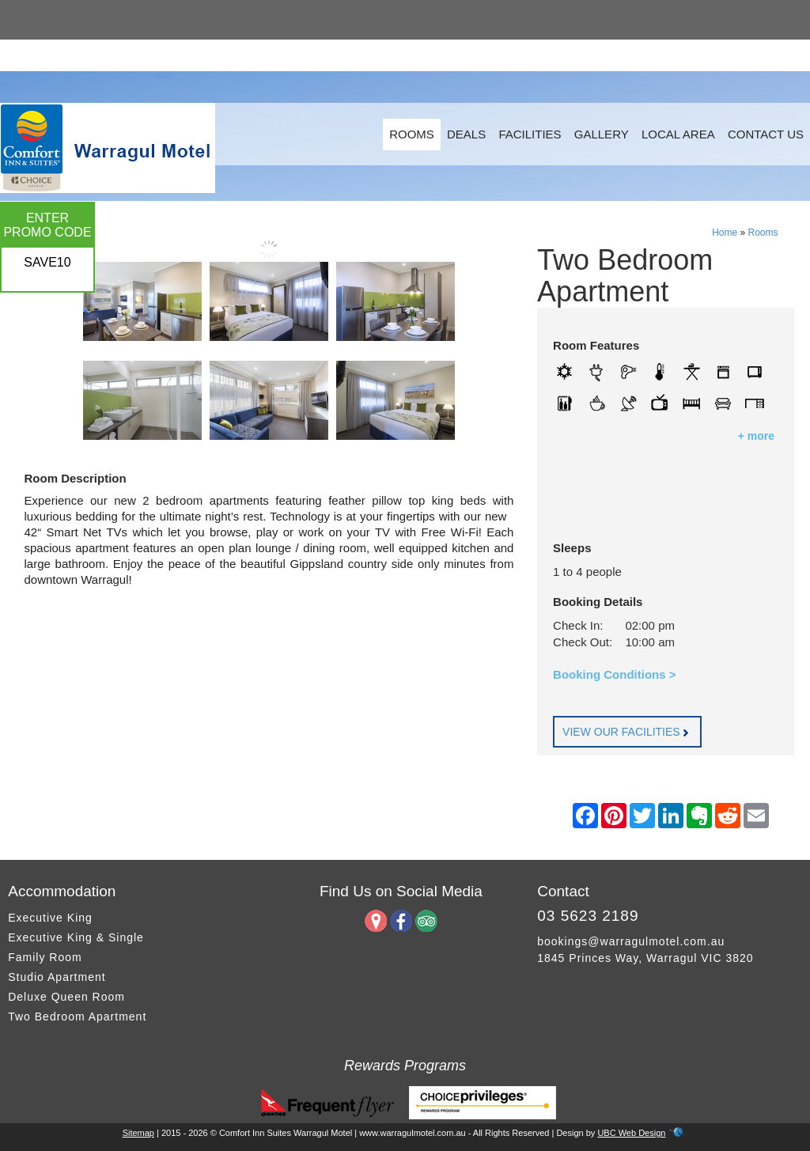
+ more (756, 436)
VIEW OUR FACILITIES (627, 732)
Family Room (44, 957)
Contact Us (766, 134)
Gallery (601, 134)
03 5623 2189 (587, 915)
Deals (466, 134)
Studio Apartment (56, 977)
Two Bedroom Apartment (77, 1016)
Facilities (529, 134)
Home (724, 232)
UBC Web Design (631, 1133)
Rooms (411, 134)
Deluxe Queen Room (66, 996)
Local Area (678, 134)
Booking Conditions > (614, 674)
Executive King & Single (76, 937)
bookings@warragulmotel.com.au (631, 941)
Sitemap (138, 1133)
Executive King (50, 917)
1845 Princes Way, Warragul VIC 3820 (645, 958)
